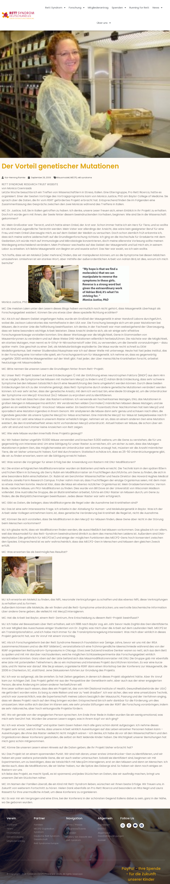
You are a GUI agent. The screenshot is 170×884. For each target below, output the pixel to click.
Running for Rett (139, 7)
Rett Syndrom (55, 8)
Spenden (119, 8)
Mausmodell (63, 177)
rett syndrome (85, 177)
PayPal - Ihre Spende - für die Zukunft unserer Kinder (141, 874)
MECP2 (73, 177)
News (157, 8)
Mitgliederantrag (98, 7)
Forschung (77, 8)
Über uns (104, 23)
